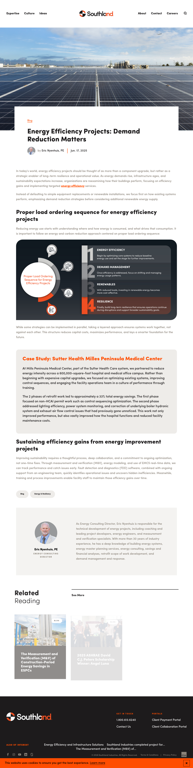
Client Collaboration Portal (169, 726)
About (142, 13)
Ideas (43, 13)
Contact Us (123, 726)
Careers (172, 13)
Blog (29, 120)
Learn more (97, 763)
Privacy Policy (170, 755)
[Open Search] (185, 13)
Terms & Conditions (149, 755)
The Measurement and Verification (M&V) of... (106, 749)
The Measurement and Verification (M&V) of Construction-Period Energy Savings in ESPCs (39, 663)
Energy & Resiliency (42, 494)
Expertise (12, 13)
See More (78, 596)
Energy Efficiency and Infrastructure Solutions (74, 744)
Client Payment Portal (166, 720)
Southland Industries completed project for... (136, 744)
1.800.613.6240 (126, 720)
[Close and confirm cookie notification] (186, 763)
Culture (29, 13)
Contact (156, 13)
